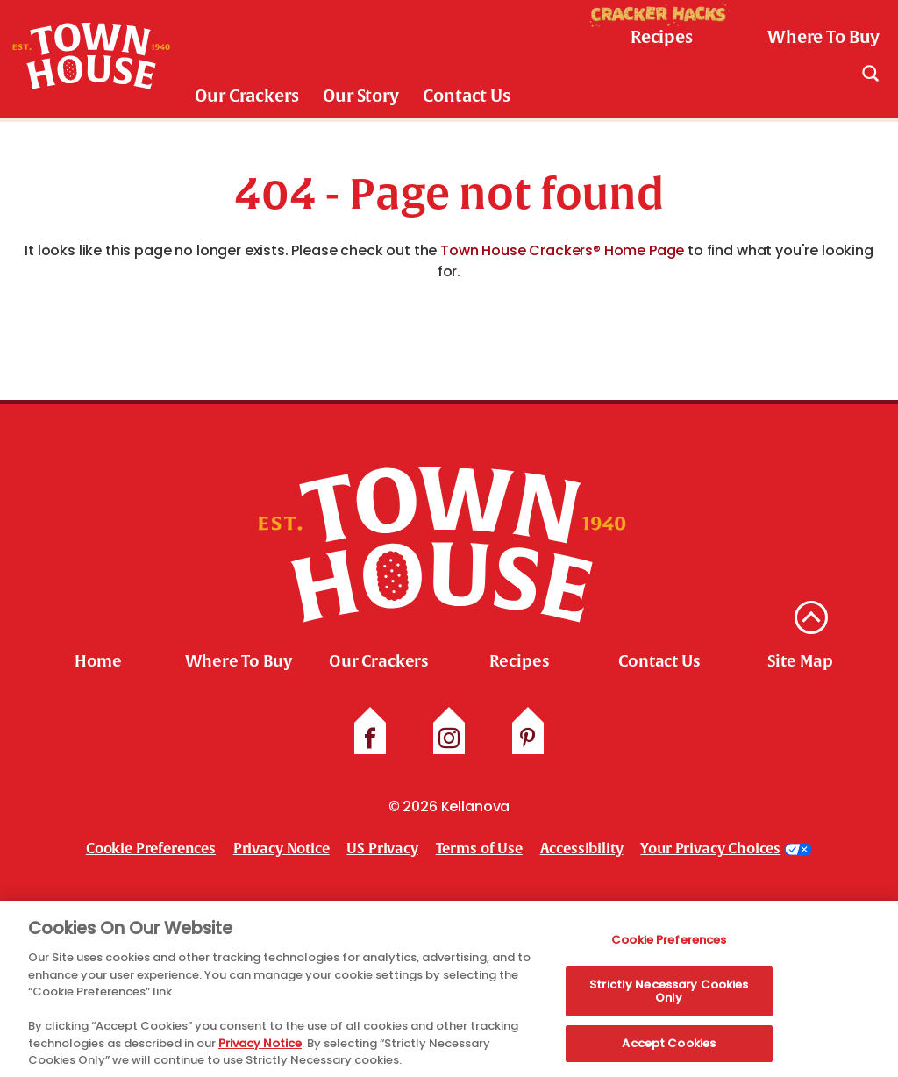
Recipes (519, 661)
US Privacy (381, 848)
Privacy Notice (281, 848)
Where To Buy (238, 661)
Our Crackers (246, 96)
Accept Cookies (669, 1047)
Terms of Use (479, 848)
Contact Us (466, 96)
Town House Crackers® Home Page (562, 250)
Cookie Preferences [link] (151, 848)
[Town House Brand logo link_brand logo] (91, 59)
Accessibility (582, 848)
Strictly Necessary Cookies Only (668, 995)
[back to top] (811, 617)
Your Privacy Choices (710, 848)
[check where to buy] (813, 38)
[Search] (870, 72)
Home (98, 661)
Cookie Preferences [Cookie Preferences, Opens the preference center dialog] (668, 944)
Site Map (800, 661)
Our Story (361, 96)
